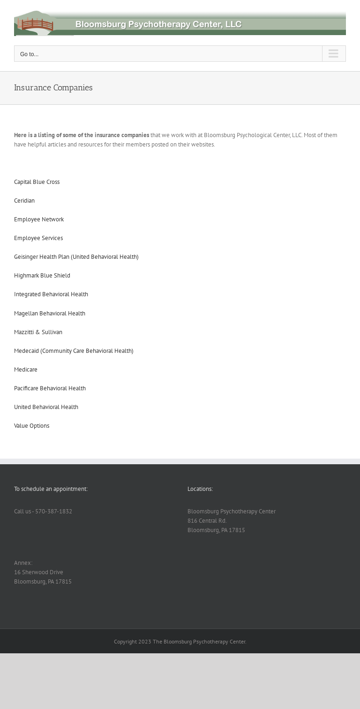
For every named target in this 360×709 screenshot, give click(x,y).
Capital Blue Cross (37, 182)
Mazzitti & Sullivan (38, 332)
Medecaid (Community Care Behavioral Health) (74, 351)
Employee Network (39, 219)
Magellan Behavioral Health (49, 313)
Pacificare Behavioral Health (50, 388)
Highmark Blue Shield (42, 275)
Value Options (31, 426)
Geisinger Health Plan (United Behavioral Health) (76, 257)
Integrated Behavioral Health (51, 294)
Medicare (26, 369)
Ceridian (24, 201)
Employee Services (38, 238)
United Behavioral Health (46, 407)
